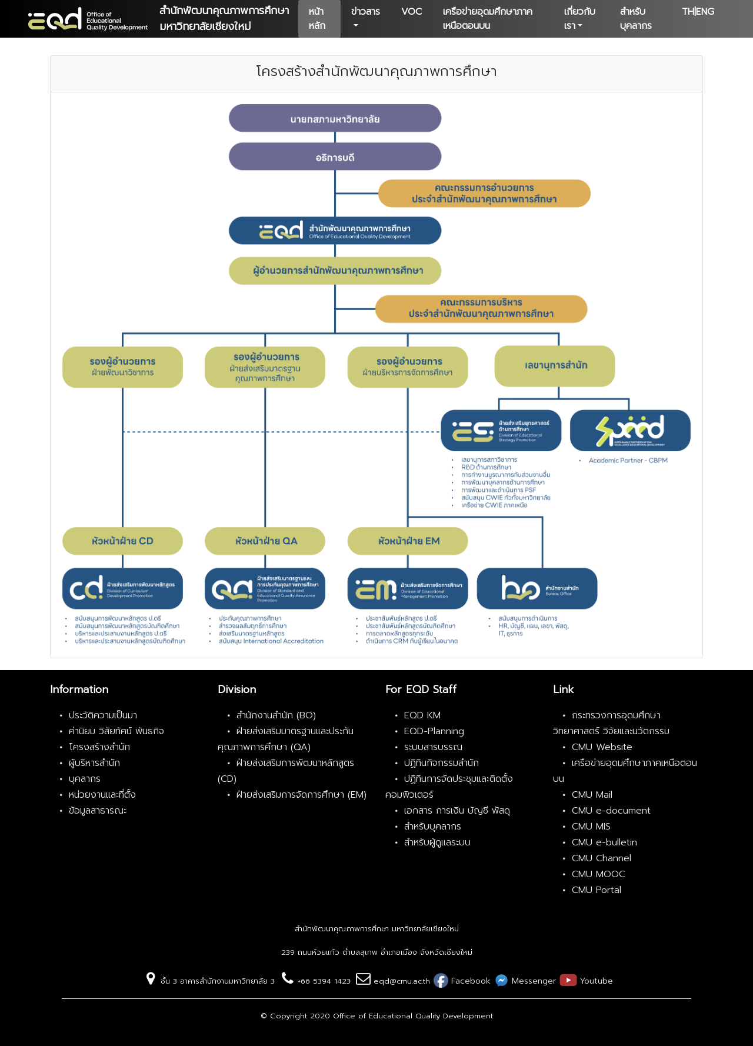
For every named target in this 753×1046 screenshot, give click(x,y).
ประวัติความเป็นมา (103, 715)
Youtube (595, 981)
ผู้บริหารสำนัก (94, 763)
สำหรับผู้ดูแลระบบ (437, 842)
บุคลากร (85, 779)
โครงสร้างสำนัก (99, 747)
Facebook (469, 981)
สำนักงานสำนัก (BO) (276, 715)
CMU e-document (611, 811)
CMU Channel (601, 858)
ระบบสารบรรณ (433, 747)
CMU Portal (596, 890)
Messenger (532, 981)
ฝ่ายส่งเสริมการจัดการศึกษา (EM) (301, 795)
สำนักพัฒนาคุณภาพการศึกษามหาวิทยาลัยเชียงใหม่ (224, 18)
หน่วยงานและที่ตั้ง (102, 795)
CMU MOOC (598, 874)
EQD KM (422, 715)
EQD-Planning (434, 731)
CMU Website (602, 747)
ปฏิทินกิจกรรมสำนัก (441, 763)
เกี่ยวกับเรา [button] (579, 19)
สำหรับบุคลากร (636, 19)
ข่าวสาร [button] (365, 12)
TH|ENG (698, 12)
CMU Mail (592, 795)
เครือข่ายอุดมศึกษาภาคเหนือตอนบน (487, 19)
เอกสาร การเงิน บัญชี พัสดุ (457, 811)
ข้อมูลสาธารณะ (97, 811)
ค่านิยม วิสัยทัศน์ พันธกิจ (116, 731)
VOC (411, 12)
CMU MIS (591, 827)
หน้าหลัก (317, 19)
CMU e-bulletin (604, 842)
